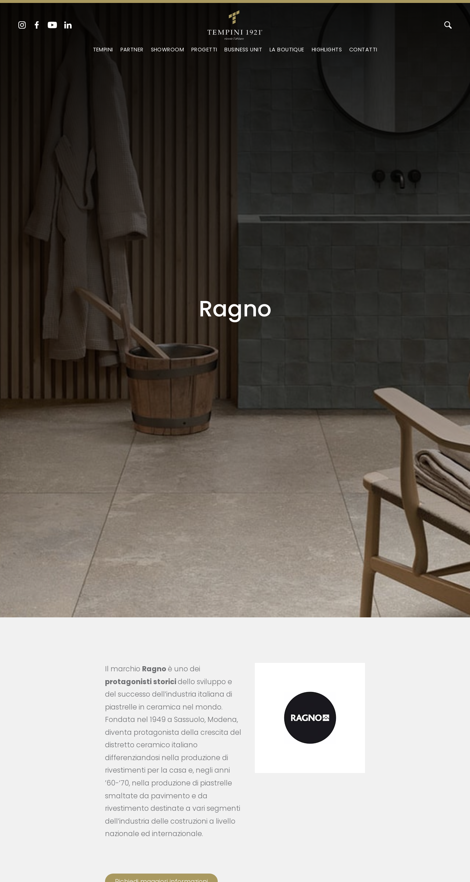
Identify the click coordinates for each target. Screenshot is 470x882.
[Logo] (234, 23)
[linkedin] (68, 25)
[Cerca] (448, 25)
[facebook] (36, 25)
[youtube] (52, 25)
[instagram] (22, 25)
